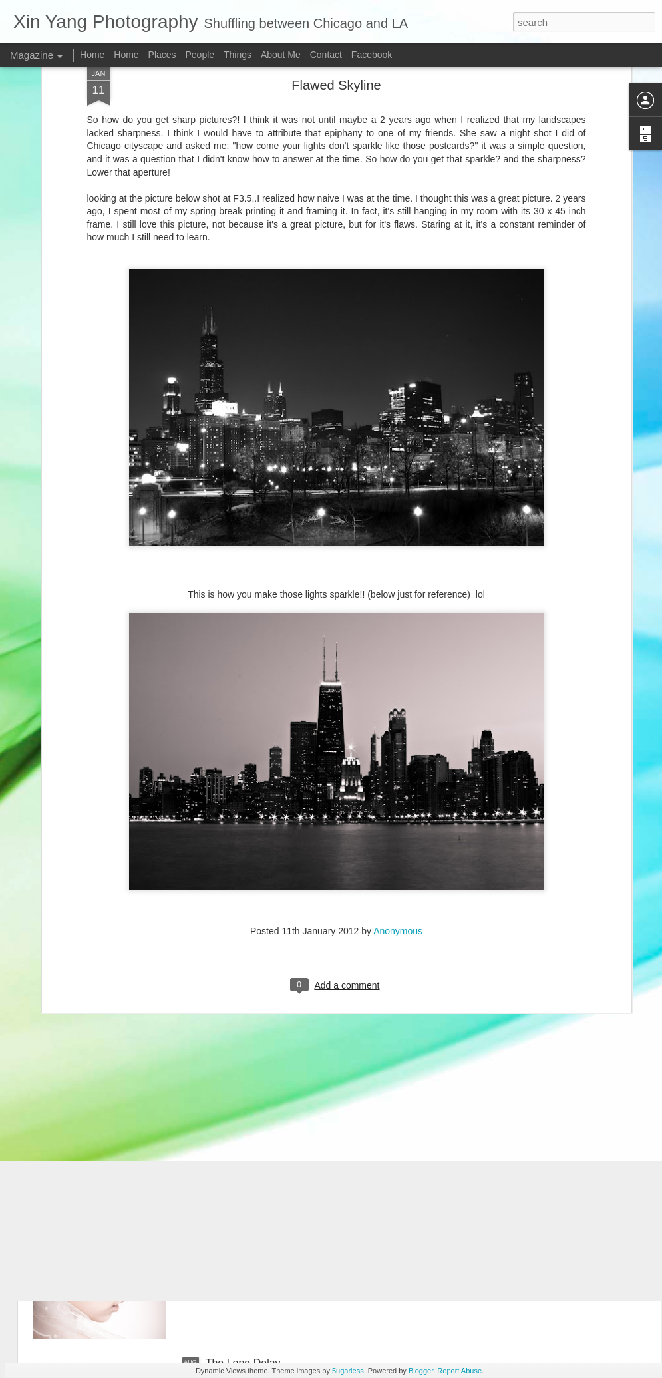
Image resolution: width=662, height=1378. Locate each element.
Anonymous (397, 814)
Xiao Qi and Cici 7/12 (255, 1061)
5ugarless (348, 1371)
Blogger (421, 1371)
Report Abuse (459, 1371)
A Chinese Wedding (252, 1212)
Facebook (371, 54)
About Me (281, 54)
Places (162, 54)
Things (237, 54)
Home (92, 54)
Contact (326, 54)
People (199, 54)
